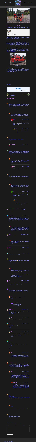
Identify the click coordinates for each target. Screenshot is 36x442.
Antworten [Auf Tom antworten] (28, 191)
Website (24, 425)
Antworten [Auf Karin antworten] (28, 166)
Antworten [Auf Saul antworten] (28, 119)
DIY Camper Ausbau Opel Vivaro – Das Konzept (12, 34)
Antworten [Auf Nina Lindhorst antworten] (28, 382)
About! (29, 2)
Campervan (17, 27)
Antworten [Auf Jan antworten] (28, 280)
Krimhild (10, 234)
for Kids (27, 6)
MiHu (16, 128)
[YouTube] (10, 3)
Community (24, 2)
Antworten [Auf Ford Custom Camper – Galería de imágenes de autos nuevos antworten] (23, 209)
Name (8, 425)
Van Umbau (24, 27)
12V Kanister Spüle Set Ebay (18, 271)
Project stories (21, 27)
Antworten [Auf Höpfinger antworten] (28, 247)
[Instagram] (5, 3)
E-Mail (16, 425)
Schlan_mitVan (13, 144)
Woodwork (13, 6)
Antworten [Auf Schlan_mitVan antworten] (28, 144)
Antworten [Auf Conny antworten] (28, 323)
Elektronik (21, 6)
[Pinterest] (8, 3)
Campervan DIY (8, 32)
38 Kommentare (27, 27)
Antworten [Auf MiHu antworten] (28, 128)
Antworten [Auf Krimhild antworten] (28, 234)
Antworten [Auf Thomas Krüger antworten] (28, 309)
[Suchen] (31, 2)
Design (7, 6)
